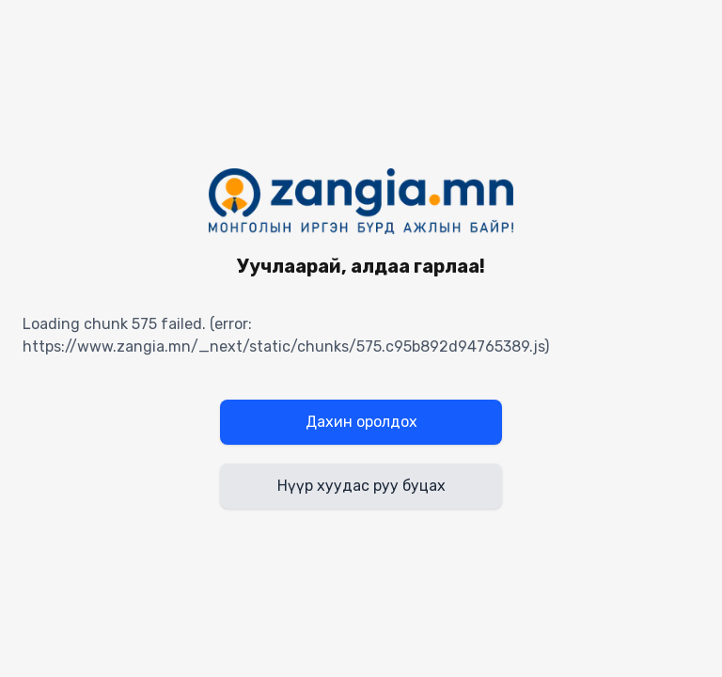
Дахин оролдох (361, 422)
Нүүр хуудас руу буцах (361, 486)
